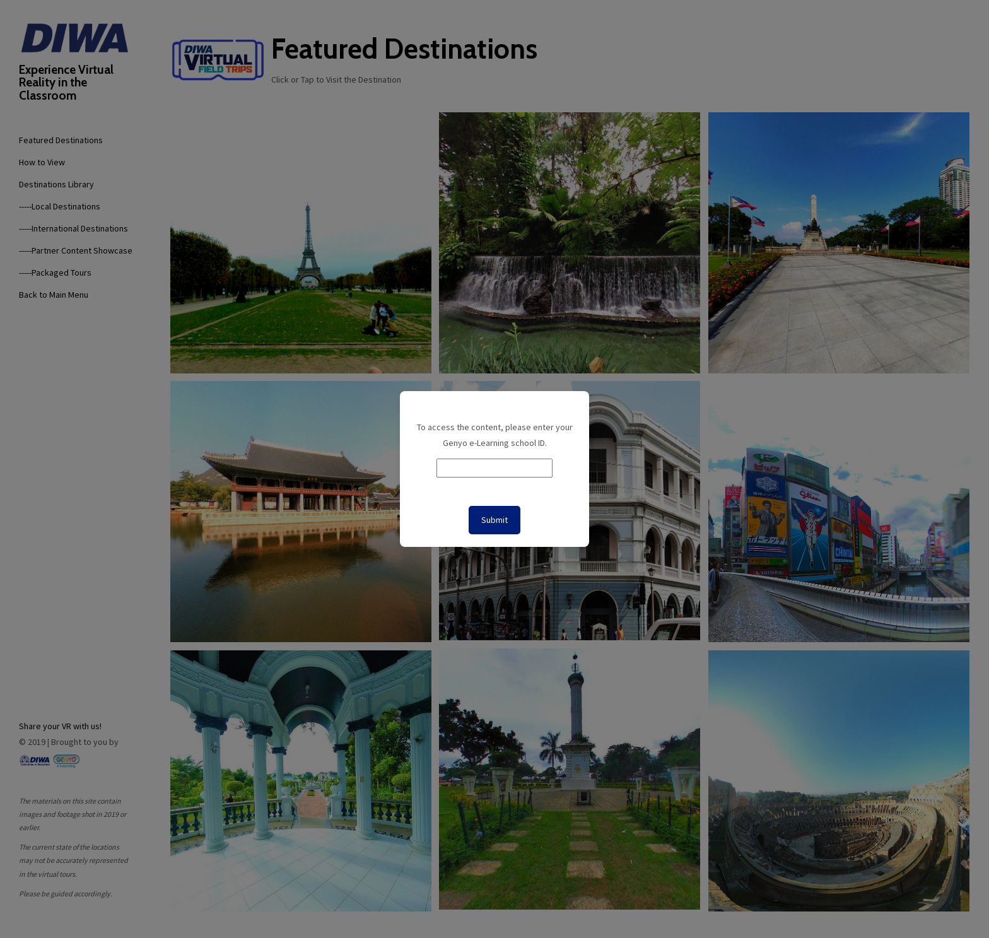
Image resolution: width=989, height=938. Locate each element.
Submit (494, 519)
